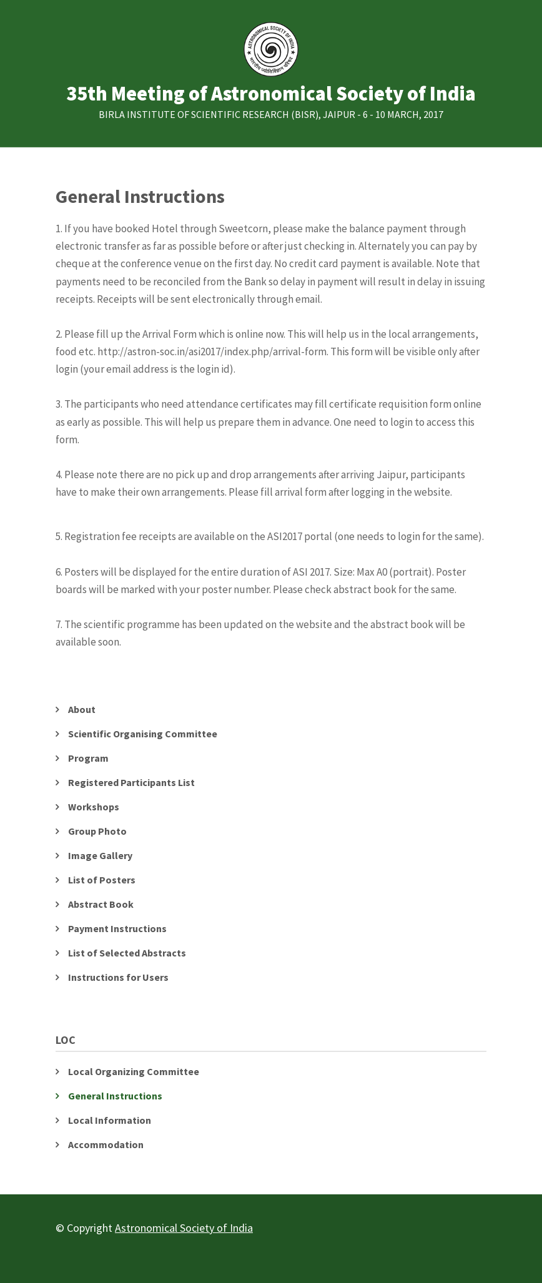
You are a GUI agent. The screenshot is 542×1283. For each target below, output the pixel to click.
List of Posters (102, 879)
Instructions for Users (118, 977)
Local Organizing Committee (133, 1071)
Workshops (93, 806)
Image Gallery (100, 855)
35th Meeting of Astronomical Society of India (271, 94)
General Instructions (115, 1095)
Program (88, 758)
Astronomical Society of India (184, 1228)
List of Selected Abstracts (127, 952)
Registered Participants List (131, 782)
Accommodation (106, 1144)
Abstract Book (101, 904)
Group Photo (97, 831)
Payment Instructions (117, 928)
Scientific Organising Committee (142, 733)
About (82, 709)
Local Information (109, 1120)
